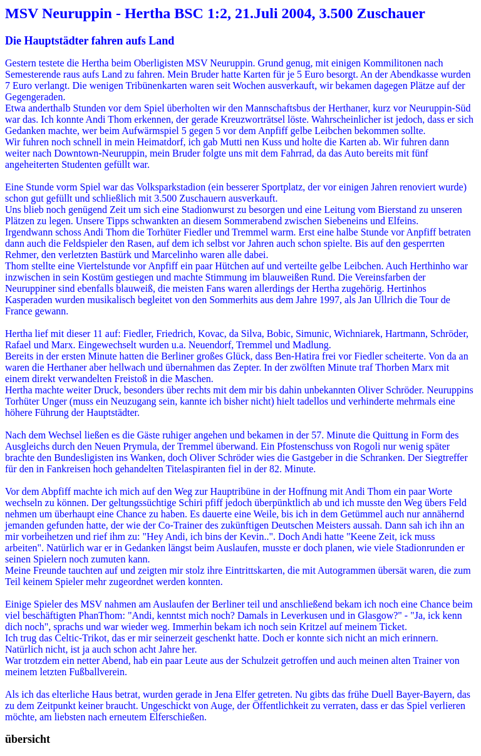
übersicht (27, 739)
